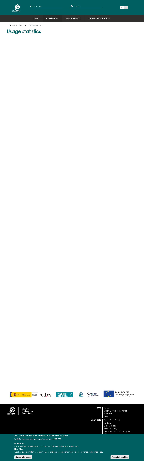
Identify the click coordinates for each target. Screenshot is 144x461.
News (106, 408)
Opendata (22, 25)
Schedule (108, 413)
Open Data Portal (112, 420)
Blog (106, 416)
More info (56, 440)
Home (36, 18)
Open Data (52, 18)
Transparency (72, 18)
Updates (107, 423)
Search (32, 6)
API (105, 434)
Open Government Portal (115, 411)
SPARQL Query (110, 428)
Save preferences (23, 459)
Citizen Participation (99, 18)
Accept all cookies (120, 459)
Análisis (19, 450)
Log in (77, 6)
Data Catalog (110, 426)
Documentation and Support (117, 431)
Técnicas (20, 445)
